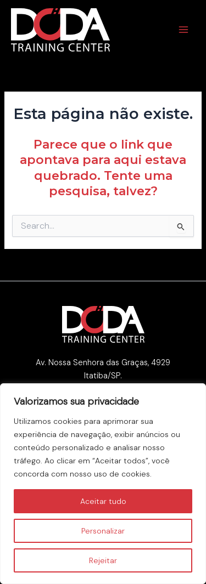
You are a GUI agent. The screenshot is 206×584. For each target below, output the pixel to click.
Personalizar (103, 531)
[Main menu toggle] (183, 29)
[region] (103, 483)
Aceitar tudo (103, 501)
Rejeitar (103, 560)
